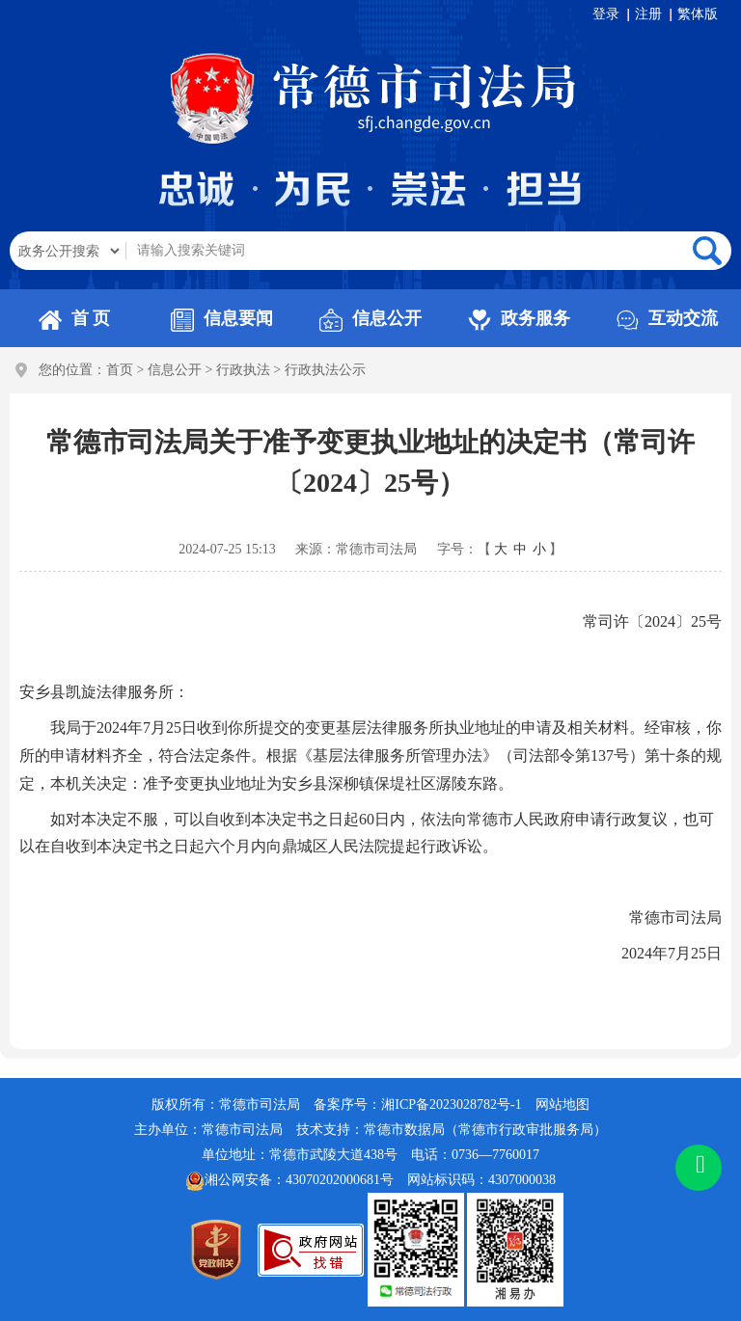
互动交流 (667, 318)
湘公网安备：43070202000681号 (289, 1181)
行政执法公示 (325, 370)
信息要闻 (222, 318)
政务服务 (519, 318)
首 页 (75, 318)
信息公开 (370, 318)
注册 (648, 14)
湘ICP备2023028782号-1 (451, 1104)
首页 (119, 370)
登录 (605, 14)
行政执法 (243, 370)
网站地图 (562, 1104)
